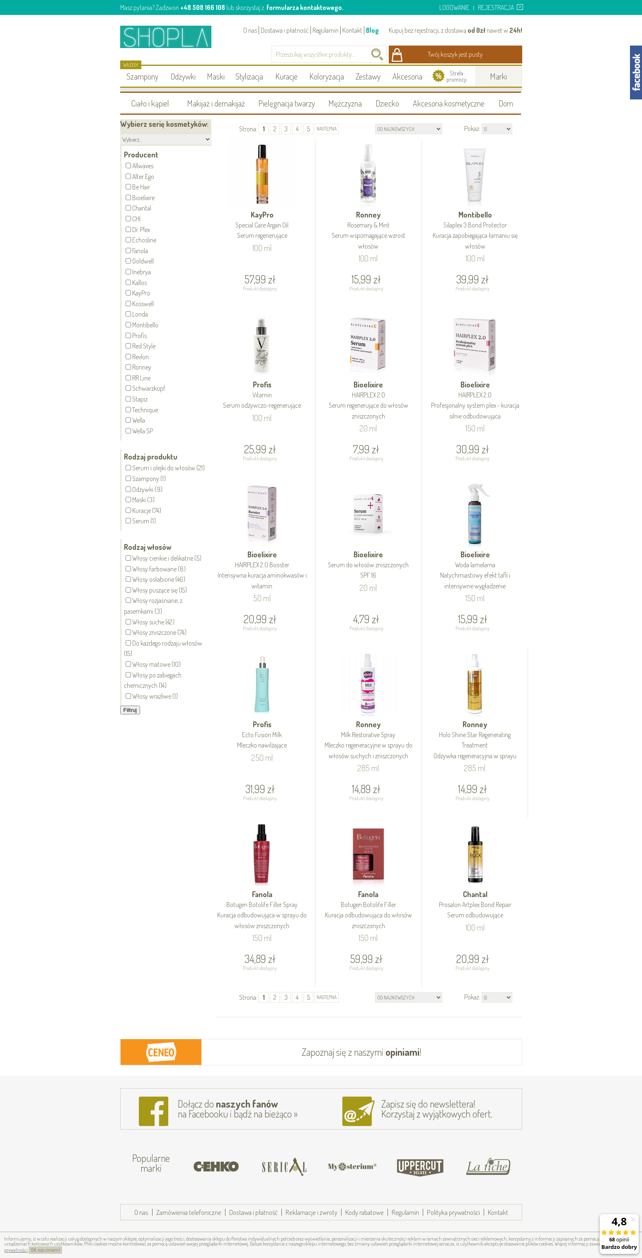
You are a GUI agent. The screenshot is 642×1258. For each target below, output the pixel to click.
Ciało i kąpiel (150, 103)
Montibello (475, 231)
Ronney (368, 231)
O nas (250, 30)
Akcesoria (407, 76)
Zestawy (368, 76)
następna (327, 129)
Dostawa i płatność (285, 30)
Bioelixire (368, 400)
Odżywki (183, 76)
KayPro (262, 225)
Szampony (142, 76)
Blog (372, 30)
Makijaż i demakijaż (216, 103)
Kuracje (286, 76)
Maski (216, 76)
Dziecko (387, 103)
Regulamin (326, 30)
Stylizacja (249, 76)
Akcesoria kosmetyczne (449, 103)
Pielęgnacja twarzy (286, 103)
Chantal (475, 905)
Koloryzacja (326, 76)
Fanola (262, 910)
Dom (506, 103)
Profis (262, 395)
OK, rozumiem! (45, 1250)
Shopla (171, 36)
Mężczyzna (345, 103)
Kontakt (352, 30)
